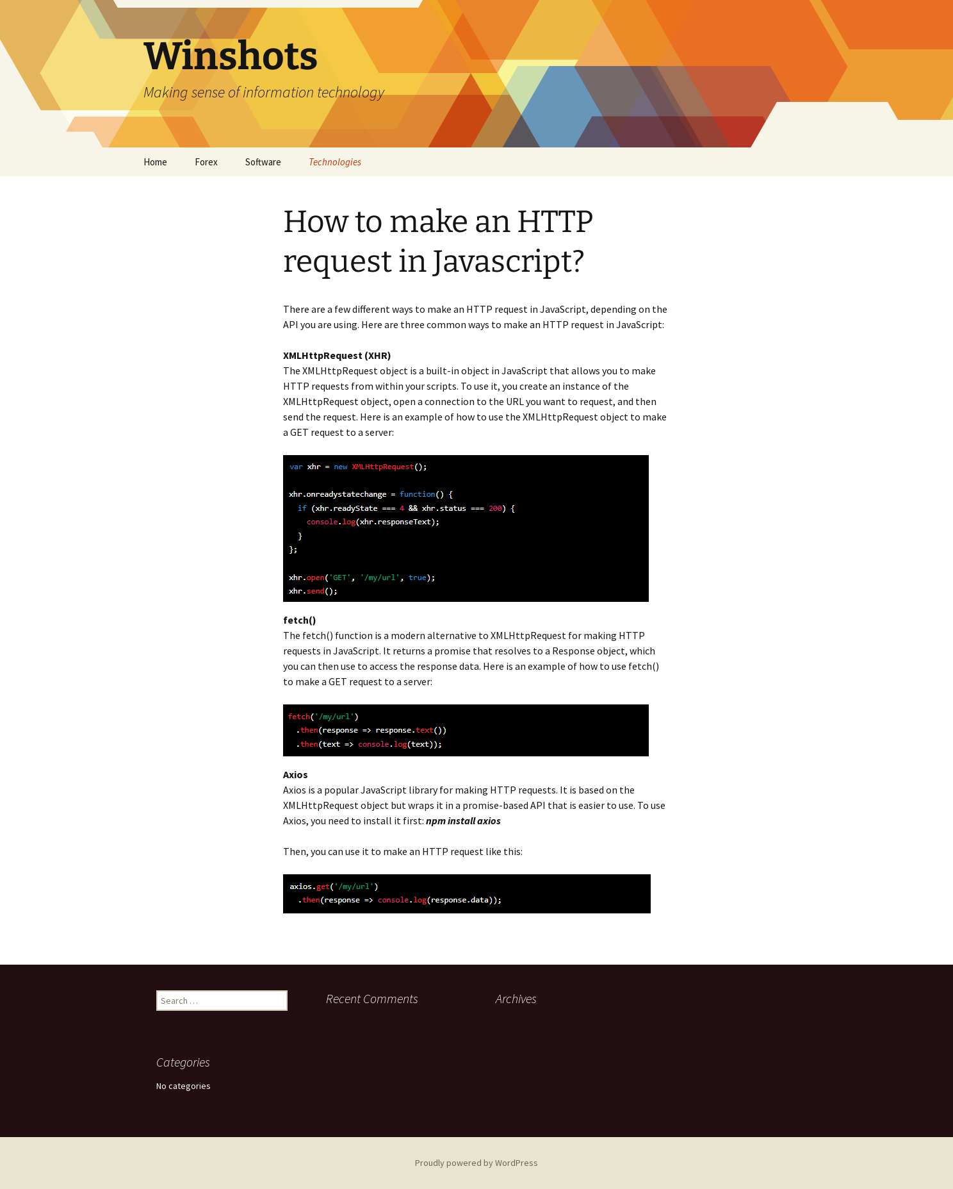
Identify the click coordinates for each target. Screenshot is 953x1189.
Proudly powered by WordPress (476, 1162)
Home (155, 162)
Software (263, 162)
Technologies (335, 162)
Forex (206, 162)
